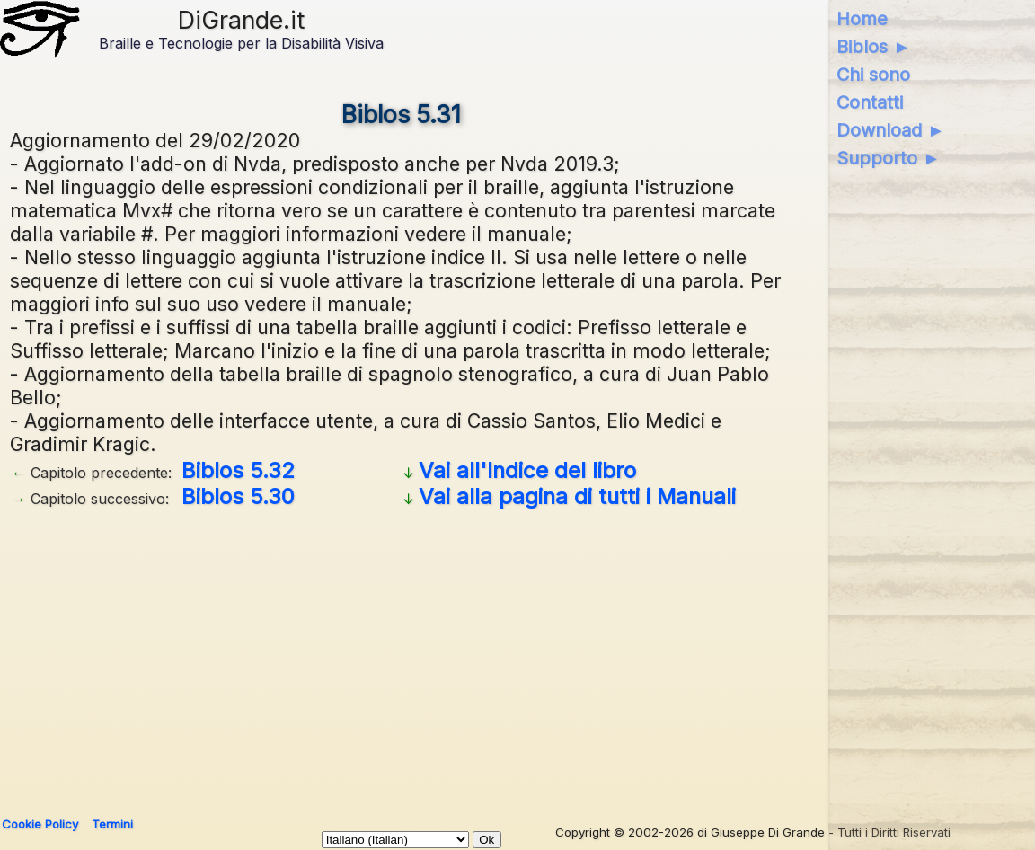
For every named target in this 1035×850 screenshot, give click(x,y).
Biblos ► (873, 47)
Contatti (869, 102)
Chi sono (873, 74)
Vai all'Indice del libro (527, 470)
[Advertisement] (402, 656)
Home (862, 19)
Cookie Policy (40, 824)
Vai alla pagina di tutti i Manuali (577, 496)
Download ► (890, 130)
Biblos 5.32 (238, 470)
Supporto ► (888, 158)
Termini (112, 824)
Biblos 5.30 (238, 496)
